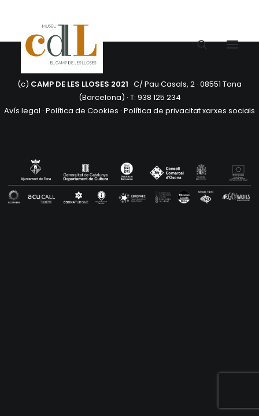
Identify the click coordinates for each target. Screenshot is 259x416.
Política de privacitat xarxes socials (189, 110)
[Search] (197, 44)
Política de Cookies (82, 110)
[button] (232, 44)
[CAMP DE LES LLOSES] (62, 44)
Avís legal (22, 110)
